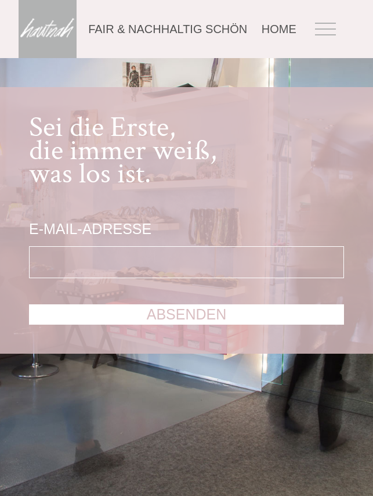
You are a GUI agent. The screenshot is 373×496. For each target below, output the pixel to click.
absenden (187, 314)
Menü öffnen (325, 29)
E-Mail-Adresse (90, 229)
